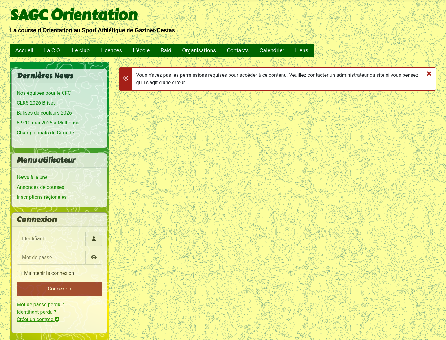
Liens (301, 50)
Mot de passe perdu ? (40, 304)
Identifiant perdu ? (36, 312)
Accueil (24, 50)
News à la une (32, 177)
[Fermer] (429, 73)
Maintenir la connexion (49, 273)
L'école (141, 50)
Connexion (59, 289)
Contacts (238, 50)
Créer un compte (38, 319)
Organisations (199, 50)
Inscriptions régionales (42, 197)
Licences (111, 50)
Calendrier (272, 50)
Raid (166, 50)
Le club (81, 50)
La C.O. (52, 50)
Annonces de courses (40, 187)
